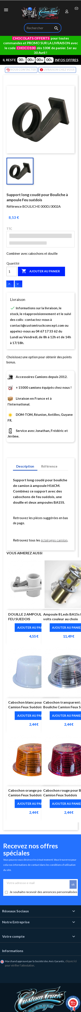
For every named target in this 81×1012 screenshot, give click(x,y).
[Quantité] (11, 271)
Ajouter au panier (40, 271)
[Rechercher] (42, 28)
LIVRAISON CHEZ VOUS (57, 70)
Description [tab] (25, 466)
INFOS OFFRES (66, 60)
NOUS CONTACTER (21, 70)
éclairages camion (54, 540)
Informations (12, 951)
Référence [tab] (49, 466)
